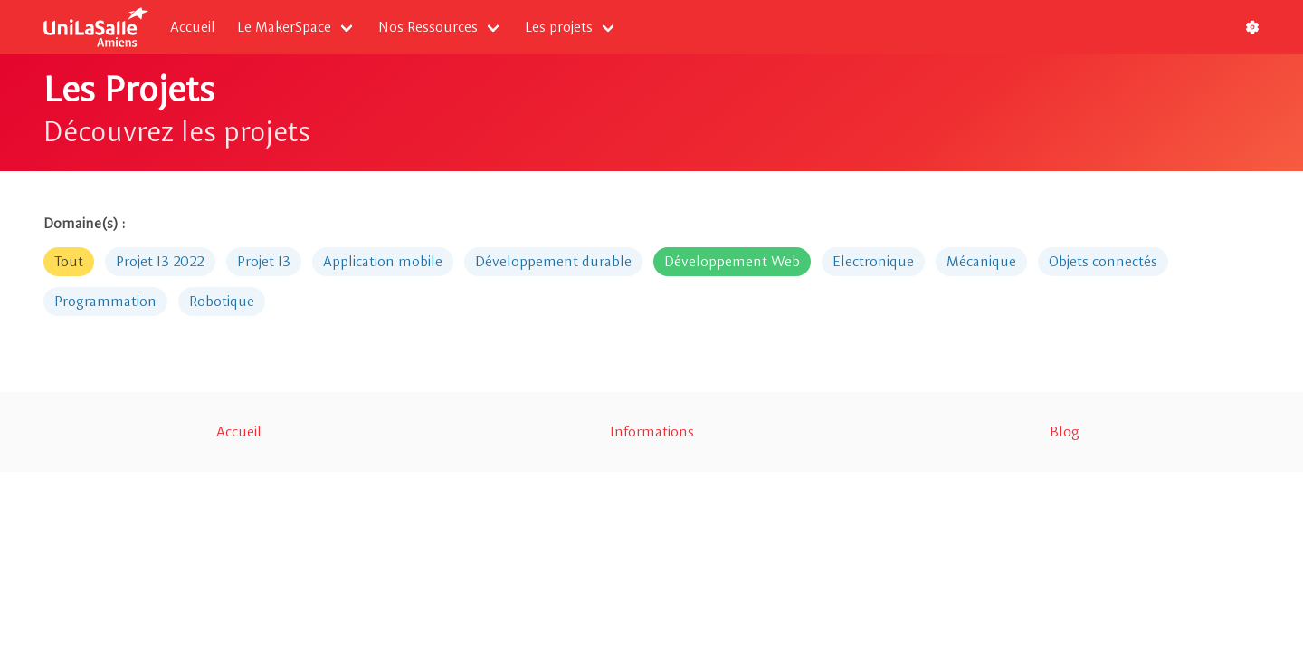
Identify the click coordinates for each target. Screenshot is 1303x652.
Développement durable (553, 261)
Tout (68, 261)
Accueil (192, 26)
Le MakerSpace (284, 26)
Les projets (559, 26)
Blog (1064, 431)
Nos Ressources (428, 26)
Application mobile (382, 261)
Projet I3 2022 (160, 261)
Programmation (105, 301)
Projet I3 (263, 261)
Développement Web (732, 261)
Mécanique (981, 261)
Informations (652, 431)
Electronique (873, 261)
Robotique (221, 301)
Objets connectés (1103, 261)
